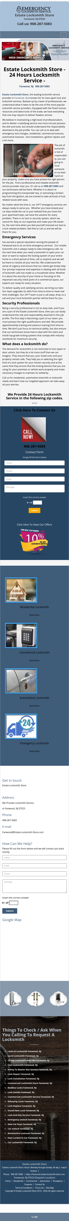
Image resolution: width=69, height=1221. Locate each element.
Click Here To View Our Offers (34, 524)
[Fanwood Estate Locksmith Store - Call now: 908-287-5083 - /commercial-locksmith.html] (21, 635)
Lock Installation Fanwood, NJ (23, 1078)
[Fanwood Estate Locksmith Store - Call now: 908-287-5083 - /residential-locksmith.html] (21, 589)
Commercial (31, 1181)
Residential (18, 1181)
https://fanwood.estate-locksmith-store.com (45, 1174)
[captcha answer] (37, 502)
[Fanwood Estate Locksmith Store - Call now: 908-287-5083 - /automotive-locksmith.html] (21, 680)
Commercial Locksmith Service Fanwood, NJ (31, 1096)
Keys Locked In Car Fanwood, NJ (24, 1137)
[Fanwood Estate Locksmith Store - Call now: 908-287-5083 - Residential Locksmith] (34, 609)
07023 (34, 403)
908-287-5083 (41, 23)
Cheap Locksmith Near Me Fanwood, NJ (28, 1060)
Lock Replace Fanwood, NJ (21, 1105)
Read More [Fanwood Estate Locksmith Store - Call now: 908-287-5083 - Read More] (34, 615)
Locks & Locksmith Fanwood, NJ (24, 1051)
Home (8, 1181)
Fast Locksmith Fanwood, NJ (22, 1064)
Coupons (28, 1184)
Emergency (58, 1181)
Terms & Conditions (24, 1188)
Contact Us (40, 1184)
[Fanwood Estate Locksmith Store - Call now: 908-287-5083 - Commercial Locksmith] (34, 654)
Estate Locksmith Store (15, 94)
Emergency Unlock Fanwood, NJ (24, 1119)
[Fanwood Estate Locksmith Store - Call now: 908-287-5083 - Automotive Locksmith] (34, 699)
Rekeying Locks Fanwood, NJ (23, 1101)
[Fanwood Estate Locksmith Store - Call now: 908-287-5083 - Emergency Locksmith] (34, 745)
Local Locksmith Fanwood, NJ (23, 1055)
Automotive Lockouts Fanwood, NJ (26, 1133)
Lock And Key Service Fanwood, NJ (26, 1115)
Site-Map (50, 1188)
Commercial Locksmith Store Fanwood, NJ (30, 1083)
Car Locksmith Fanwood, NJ (22, 1142)
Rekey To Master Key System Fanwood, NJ (30, 1069)
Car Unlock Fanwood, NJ (20, 1128)
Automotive (45, 1181)
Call (34, 1216)
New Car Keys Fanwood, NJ (22, 1124)
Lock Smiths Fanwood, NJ (21, 1092)
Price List (39, 1188)
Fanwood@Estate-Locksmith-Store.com (23, 832)
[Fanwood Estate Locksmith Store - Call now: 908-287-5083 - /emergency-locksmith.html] (21, 726)
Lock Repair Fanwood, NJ (21, 1074)
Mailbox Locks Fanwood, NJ (22, 1087)
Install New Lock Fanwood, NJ (23, 1110)
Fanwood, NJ (26, 86)
